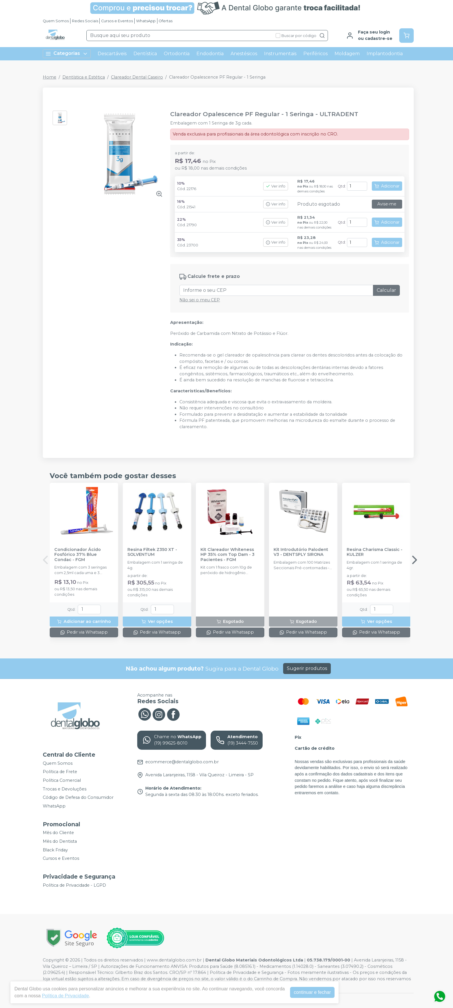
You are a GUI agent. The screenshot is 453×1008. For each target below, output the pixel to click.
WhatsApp (146, 21)
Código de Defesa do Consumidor (78, 797)
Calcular (386, 290)
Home (49, 77)
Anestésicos (244, 53)
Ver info (275, 186)
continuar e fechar (312, 992)
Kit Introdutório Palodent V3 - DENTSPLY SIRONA (301, 552)
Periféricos (315, 53)
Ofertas (165, 21)
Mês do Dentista (60, 841)
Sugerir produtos (307, 668)
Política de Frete (60, 772)
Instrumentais (280, 53)
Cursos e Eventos (117, 21)
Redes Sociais (85, 21)
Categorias (66, 54)
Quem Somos (56, 21)
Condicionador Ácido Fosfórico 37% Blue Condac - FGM (77, 554)
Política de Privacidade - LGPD (74, 885)
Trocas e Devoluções (64, 789)
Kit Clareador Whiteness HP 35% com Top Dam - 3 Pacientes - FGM (227, 554)
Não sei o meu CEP (199, 299)
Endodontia (210, 53)
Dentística (145, 53)
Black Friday (55, 850)
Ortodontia (177, 53)
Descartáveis (112, 53)
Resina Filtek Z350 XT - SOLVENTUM (152, 552)
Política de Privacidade (65, 995)
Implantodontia (385, 53)
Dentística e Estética (83, 77)
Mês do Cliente (58, 833)
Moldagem (347, 53)
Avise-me (386, 204)
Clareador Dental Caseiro (137, 77)
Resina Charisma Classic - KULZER (374, 552)
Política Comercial (62, 780)
